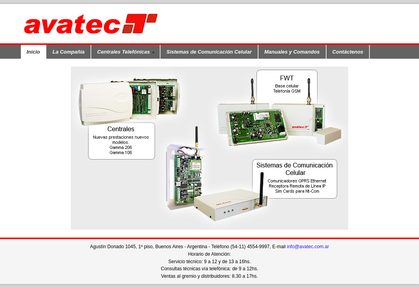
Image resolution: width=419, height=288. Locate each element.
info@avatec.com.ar (308, 246)
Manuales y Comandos (292, 52)
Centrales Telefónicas (124, 52)
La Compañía (68, 52)
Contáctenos (348, 52)
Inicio (33, 52)
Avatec (109, 23)
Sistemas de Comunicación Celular (209, 52)
